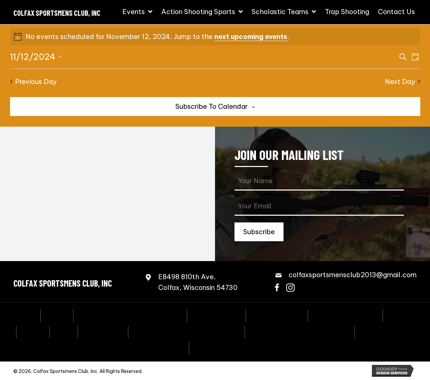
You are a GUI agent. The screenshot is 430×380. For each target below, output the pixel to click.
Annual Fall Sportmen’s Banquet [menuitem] (130, 315)
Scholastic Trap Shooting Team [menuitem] (299, 331)
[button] (259, 231)
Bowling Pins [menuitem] (103, 331)
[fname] (319, 181)
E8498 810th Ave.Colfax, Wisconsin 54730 (198, 282)
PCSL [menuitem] (64, 331)
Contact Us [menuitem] (212, 348)
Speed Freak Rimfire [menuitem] (345, 315)
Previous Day (33, 81)
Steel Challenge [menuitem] (277, 315)
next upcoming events (250, 36)
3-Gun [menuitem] (398, 315)
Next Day (402, 81)
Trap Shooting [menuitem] (382, 331)
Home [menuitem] (25, 315)
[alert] (215, 36)
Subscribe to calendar (211, 106)
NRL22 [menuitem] (33, 331)
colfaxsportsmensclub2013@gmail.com (353, 274)
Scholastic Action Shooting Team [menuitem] (186, 331)
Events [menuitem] (57, 315)
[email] (319, 206)
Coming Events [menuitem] (216, 315)
